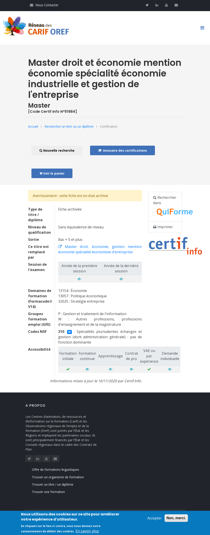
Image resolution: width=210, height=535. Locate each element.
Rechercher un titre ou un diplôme (69, 126)
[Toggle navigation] (204, 27)
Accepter (154, 519)
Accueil (33, 126)
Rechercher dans (167, 207)
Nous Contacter (44, 5)
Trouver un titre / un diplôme (58, 484)
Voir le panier (51, 173)
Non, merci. (176, 520)
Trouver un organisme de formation (63, 477)
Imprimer (163, 226)
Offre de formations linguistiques (60, 469)
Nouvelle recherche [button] (56, 150)
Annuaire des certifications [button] (122, 150)
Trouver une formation (53, 492)
